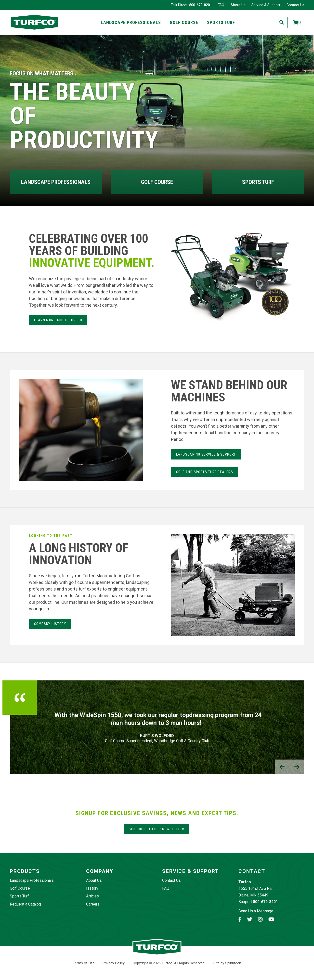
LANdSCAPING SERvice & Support (206, 454)
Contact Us (295, 5)
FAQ (221, 5)
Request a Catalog (25, 904)
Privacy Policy (114, 963)
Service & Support (265, 5)
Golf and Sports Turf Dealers (204, 472)
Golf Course (184, 22)
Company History (50, 624)
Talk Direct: (191, 5)
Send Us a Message (255, 911)
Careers (93, 904)
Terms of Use (83, 963)
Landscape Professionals (131, 22)
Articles (92, 896)
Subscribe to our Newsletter (156, 829)
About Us (238, 5)
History (92, 888)
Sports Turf (221, 22)
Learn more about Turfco (58, 320)
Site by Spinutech (227, 963)
